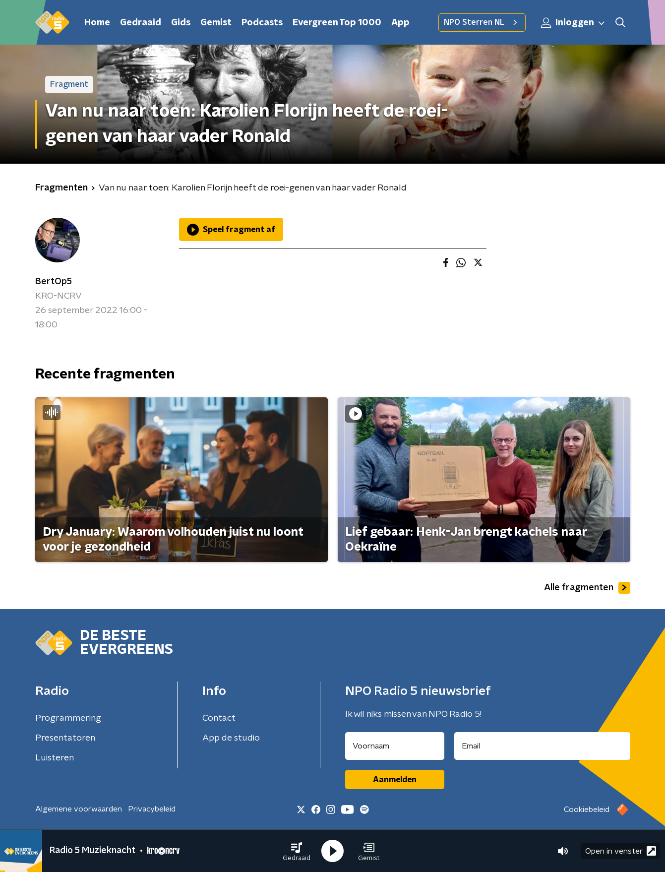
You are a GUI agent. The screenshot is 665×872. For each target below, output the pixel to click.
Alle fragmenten (587, 588)
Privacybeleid (152, 809)
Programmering (68, 718)
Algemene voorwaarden (78, 809)
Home (97, 22)
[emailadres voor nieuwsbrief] (542, 746)
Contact (219, 718)
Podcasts (262, 22)
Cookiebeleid (586, 809)
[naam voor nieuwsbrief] (394, 746)
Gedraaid (140, 22)
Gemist (216, 22)
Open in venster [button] (620, 851)
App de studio (231, 738)
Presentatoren (65, 738)
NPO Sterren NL (482, 22)
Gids (180, 22)
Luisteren (54, 757)
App (400, 22)
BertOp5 (53, 281)
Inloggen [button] (573, 22)
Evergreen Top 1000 (337, 22)
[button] (296, 851)
